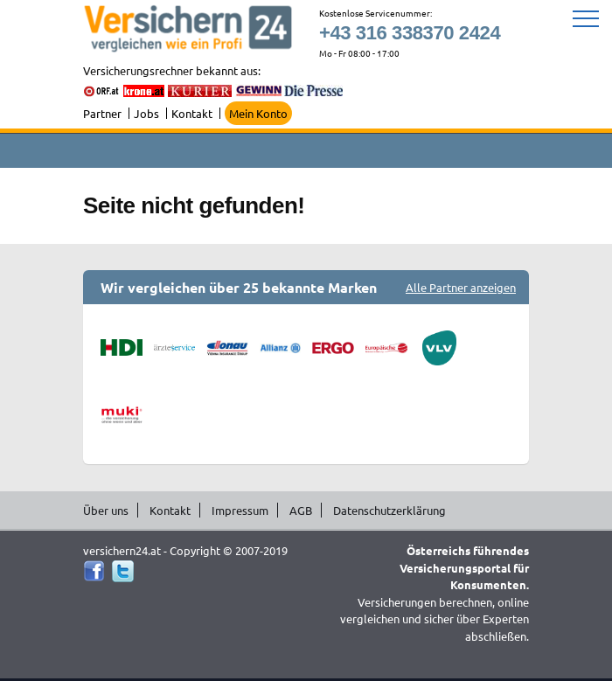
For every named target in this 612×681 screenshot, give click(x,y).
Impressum (240, 510)
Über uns (106, 510)
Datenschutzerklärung (389, 510)
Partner (102, 113)
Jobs (146, 113)
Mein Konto (258, 113)
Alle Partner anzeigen (461, 287)
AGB (300, 510)
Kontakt (191, 113)
